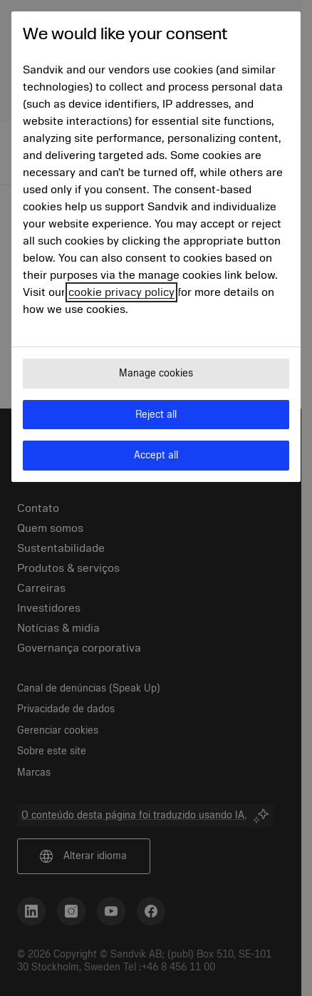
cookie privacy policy (121, 292)
